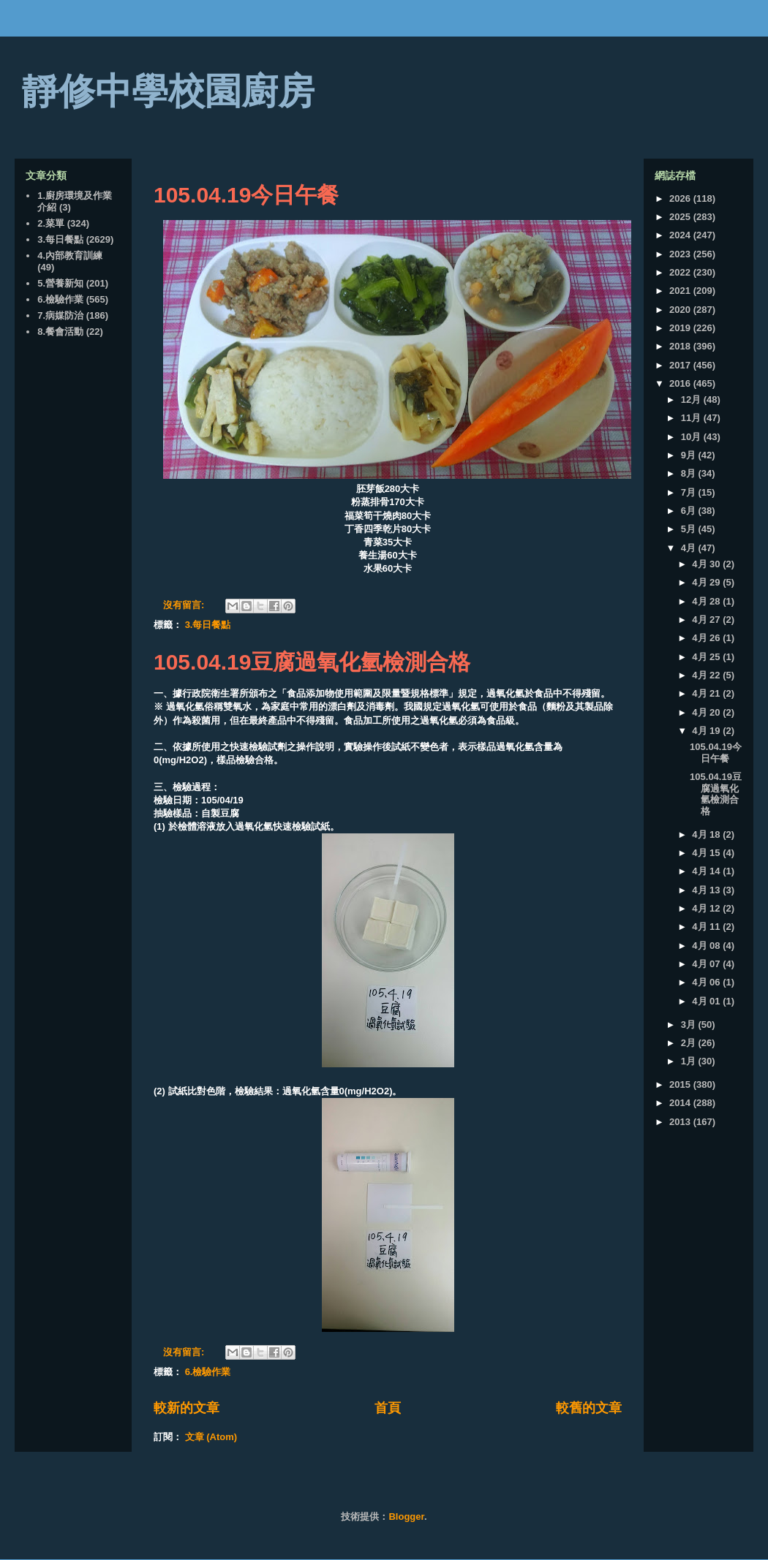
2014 (681, 1102)
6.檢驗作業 (208, 1371)
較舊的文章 (589, 1408)
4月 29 (707, 582)
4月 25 (707, 656)
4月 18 (707, 834)
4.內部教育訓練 (69, 255)
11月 (692, 417)
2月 (690, 1042)
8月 (690, 473)
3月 (690, 1024)
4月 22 (707, 675)
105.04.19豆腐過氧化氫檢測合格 (312, 662)
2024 (681, 235)
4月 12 (707, 908)
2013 (681, 1121)
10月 (692, 436)
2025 (681, 216)
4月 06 (707, 982)
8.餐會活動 (60, 331)
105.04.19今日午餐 (246, 195)
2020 (681, 309)
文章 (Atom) (211, 1436)
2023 (681, 254)
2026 (681, 198)
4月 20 (707, 712)
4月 (690, 547)
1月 (690, 1061)
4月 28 (707, 601)
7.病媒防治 (60, 315)
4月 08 (707, 945)
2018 (681, 346)
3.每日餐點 (208, 624)
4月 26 (707, 637)
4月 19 (707, 730)
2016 (681, 383)
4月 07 (707, 963)
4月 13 (707, 890)
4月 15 (707, 852)
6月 (690, 510)
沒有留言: (185, 604)
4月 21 (707, 693)
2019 (681, 327)
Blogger (405, 1516)
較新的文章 (186, 1408)
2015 (681, 1084)
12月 (692, 399)
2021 (681, 290)
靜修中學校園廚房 (168, 91)
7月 (690, 492)
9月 (690, 455)
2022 (681, 272)
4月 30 (707, 564)
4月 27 (707, 619)
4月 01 (707, 1001)
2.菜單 (50, 223)
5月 (690, 528)
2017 (681, 365)
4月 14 (707, 871)
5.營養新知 (60, 283)
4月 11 (707, 926)
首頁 (387, 1408)
